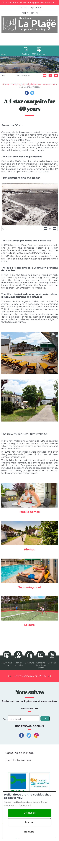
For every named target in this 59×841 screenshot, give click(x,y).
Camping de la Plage (19, 753)
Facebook (27, 93)
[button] (51, 752)
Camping (16, 84)
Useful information (18, 760)
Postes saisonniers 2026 (30, 676)
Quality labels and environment (40, 84)
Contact (37, 7)
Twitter (32, 93)
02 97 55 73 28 (25, 7)
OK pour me (29, 813)
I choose (29, 822)
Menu (3, 54)
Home (5, 84)
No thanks (29, 832)
